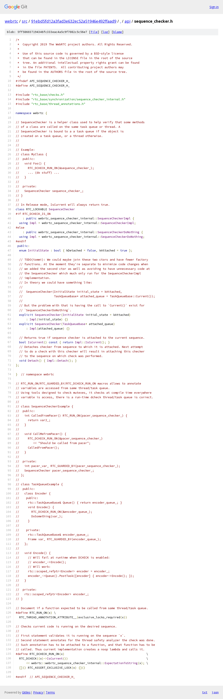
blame (117, 32)
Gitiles (26, 692)
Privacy (38, 692)
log (105, 32)
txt (204, 692)
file (94, 32)
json (215, 692)
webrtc (11, 21)
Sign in (214, 7)
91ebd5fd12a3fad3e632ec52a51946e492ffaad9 (73, 21)
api (127, 21)
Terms (50, 692)
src (24, 21)
